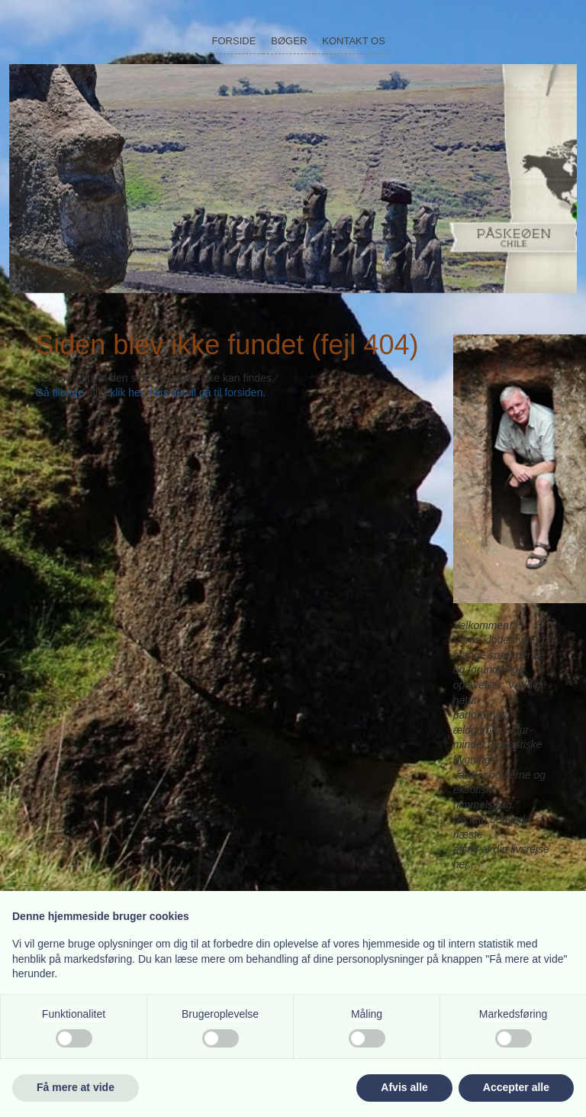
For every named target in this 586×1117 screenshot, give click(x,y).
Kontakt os (353, 41)
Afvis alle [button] (404, 1087)
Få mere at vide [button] (75, 1087)
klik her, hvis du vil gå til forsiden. (188, 392)
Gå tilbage (59, 392)
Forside (234, 41)
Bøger (289, 41)
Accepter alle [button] (516, 1087)
